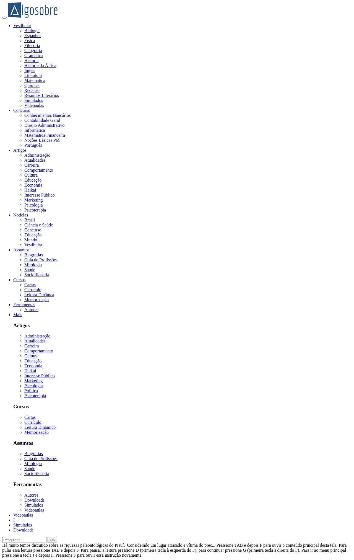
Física (29, 40)
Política (31, 390)
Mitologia (33, 264)
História (31, 60)
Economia (33, 185)
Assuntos (21, 249)
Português (33, 145)
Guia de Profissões (41, 259)
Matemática (34, 80)
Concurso (21, 110)
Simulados (33, 100)
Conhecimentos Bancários (47, 115)
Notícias (20, 215)
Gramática (33, 55)
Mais (17, 314)
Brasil (29, 220)
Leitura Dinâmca (39, 294)
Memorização (36, 299)
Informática (34, 130)
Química (32, 85)
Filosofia (32, 45)
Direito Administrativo (44, 125)
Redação (32, 90)
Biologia (32, 30)
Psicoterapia (35, 210)
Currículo (32, 289)
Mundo (30, 240)
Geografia (33, 50)
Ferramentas (24, 304)
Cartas (30, 284)
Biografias (33, 254)
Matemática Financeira (44, 135)
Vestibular (22, 25)
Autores (31, 309)
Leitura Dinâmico (40, 427)
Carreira (31, 165)
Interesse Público (39, 195)
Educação (32, 180)
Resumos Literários (41, 95)
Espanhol (32, 35)
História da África (40, 65)
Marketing (33, 200)
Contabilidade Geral (42, 120)
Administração (37, 155)
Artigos (20, 150)
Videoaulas (34, 105)
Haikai (30, 190)
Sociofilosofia (36, 274)
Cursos (19, 279)
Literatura (33, 75)
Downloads (34, 500)
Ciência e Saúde (38, 225)
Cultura (31, 175)
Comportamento (38, 170)
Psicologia (33, 205)
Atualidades (34, 160)
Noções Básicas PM (42, 140)
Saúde (29, 269)
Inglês (29, 70)
